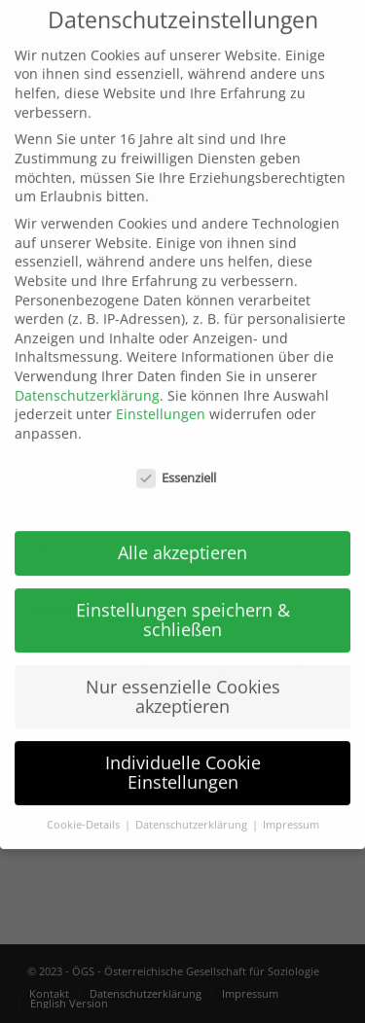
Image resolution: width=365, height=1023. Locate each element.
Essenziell (176, 450)
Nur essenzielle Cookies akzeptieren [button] (183, 669)
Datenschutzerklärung (87, 368)
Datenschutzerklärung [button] (192, 797)
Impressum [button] (291, 797)
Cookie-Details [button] (85, 797)
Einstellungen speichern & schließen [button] (183, 593)
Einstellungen (160, 386)
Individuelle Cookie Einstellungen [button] (183, 745)
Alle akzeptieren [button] (182, 526)
